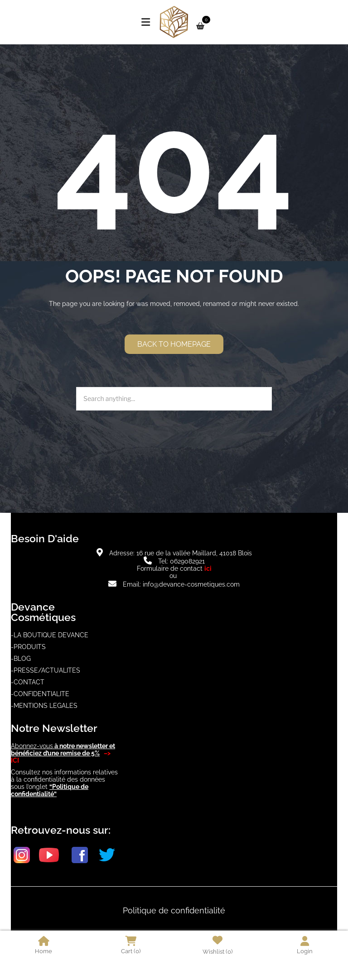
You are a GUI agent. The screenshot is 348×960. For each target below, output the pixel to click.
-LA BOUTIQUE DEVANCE (49, 635)
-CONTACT (27, 682)
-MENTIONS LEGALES (44, 705)
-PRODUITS (28, 646)
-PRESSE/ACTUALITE (43, 670)
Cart (130, 945)
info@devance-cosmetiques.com (191, 584)
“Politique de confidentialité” (49, 790)
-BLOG (21, 658)
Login (305, 945)
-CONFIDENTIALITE (40, 693)
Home (43, 945)
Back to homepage (174, 344)
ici (208, 568)
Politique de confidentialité (174, 910)
